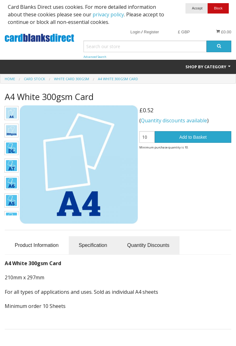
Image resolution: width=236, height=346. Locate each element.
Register (151, 32)
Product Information (37, 245)
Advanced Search (94, 57)
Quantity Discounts (148, 245)
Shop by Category (208, 67)
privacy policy (108, 14)
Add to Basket (192, 137)
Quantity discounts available (174, 120)
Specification (93, 245)
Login (135, 32)
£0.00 (223, 31)
